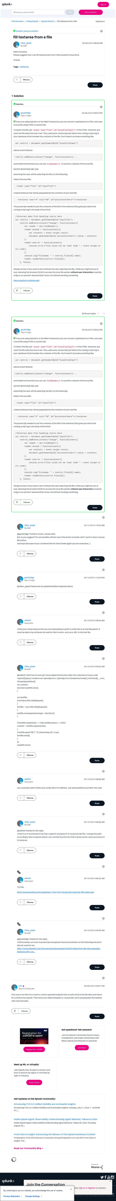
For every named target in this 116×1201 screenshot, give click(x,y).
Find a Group (34, 1082)
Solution (20, 104)
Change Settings (32, 1196)
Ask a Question (91, 12)
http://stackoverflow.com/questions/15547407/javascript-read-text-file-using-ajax (55, 892)
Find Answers (17, 21)
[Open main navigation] (112, 4)
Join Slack (82, 1047)
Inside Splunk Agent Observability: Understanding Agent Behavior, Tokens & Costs (55, 1119)
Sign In (103, 4)
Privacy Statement (12, 1196)
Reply (95, 85)
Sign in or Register (87, 1188)
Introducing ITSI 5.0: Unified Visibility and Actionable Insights (45, 1104)
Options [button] (98, 21)
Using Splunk (32, 21)
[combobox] (42, 12)
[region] (37, 1193)
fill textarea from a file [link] (67, 21)
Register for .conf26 (34, 1049)
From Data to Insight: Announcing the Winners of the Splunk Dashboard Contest (54, 1134)
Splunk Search (47, 21)
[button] (101, 31)
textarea (24, 66)
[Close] (71, 1189)
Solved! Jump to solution (27, 31)
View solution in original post (26, 280)
